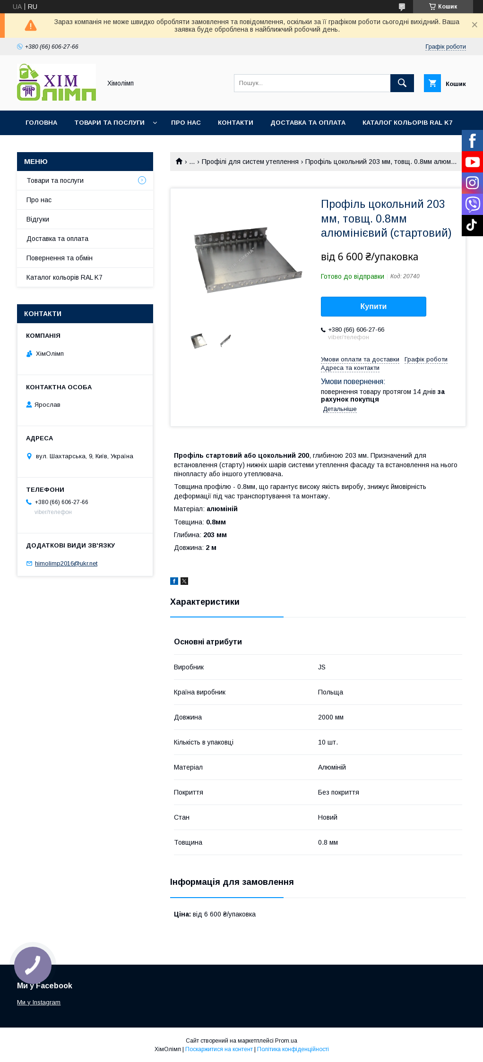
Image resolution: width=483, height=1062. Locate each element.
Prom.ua (286, 1040)
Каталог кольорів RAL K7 (407, 122)
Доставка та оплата (307, 122)
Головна (41, 122)
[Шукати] (402, 83)
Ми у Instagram (38, 1002)
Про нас (186, 122)
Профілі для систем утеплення (250, 161)
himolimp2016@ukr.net (66, 563)
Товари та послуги (109, 122)
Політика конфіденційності (293, 1049)
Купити (374, 306)
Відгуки (37, 219)
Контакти (235, 122)
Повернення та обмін (59, 258)
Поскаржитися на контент (219, 1049)
